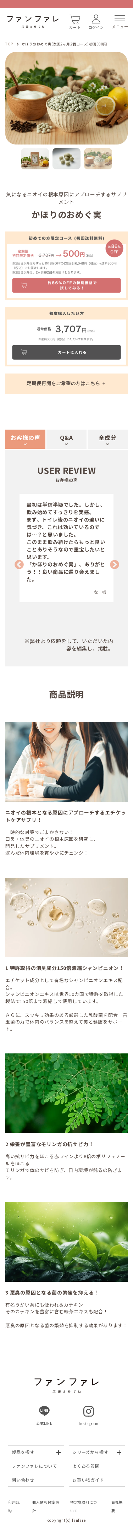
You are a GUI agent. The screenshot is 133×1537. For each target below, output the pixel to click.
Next (112, 563)
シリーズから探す (90, 1452)
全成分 (107, 437)
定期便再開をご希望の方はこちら (63, 383)
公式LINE (44, 1416)
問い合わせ (23, 1480)
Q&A (66, 437)
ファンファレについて (34, 1466)
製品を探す (23, 1452)
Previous (17, 563)
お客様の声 (25, 437)
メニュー (120, 22)
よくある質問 (86, 1466)
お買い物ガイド (88, 1480)
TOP (9, 44)
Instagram (88, 1416)
